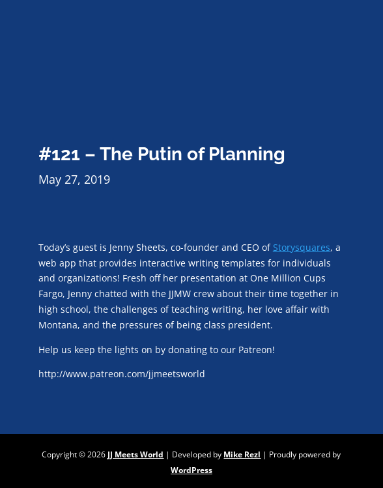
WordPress (191, 470)
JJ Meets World (135, 454)
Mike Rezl (242, 454)
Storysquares (301, 247)
